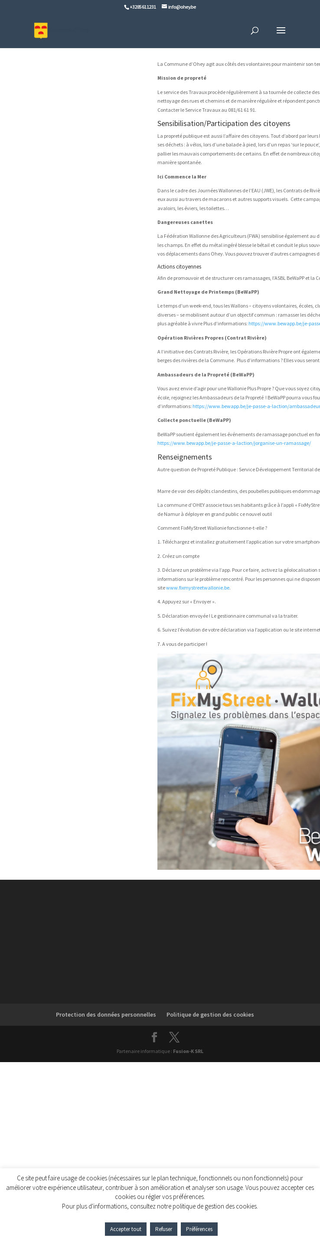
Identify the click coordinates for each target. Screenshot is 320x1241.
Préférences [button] (199, 1229)
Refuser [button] (163, 1229)
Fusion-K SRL (188, 1051)
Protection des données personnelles (106, 1014)
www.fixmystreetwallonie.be (197, 587)
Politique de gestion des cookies (210, 1014)
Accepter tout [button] (125, 1229)
